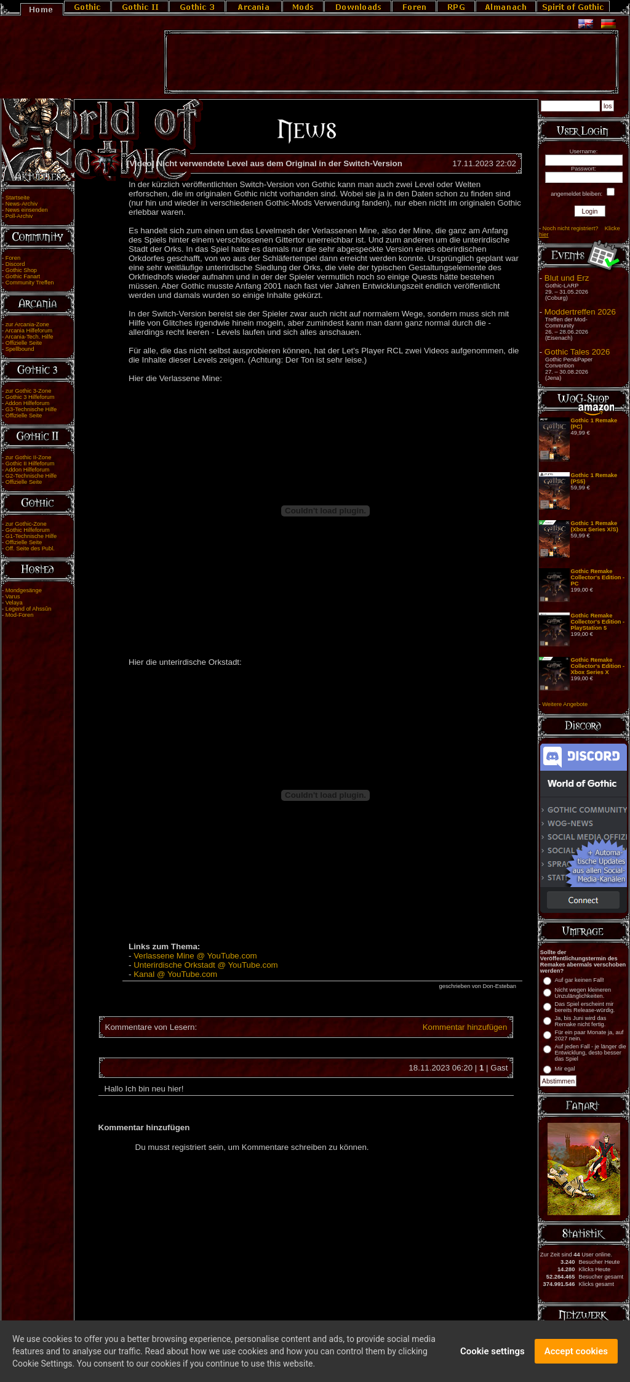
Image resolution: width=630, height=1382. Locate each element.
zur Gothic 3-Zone (29, 391)
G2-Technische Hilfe (31, 476)
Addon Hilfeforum (27, 403)
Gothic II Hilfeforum (30, 463)
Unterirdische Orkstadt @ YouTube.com (206, 965)
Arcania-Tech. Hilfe (29, 337)
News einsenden (27, 210)
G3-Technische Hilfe (31, 409)
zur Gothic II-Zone (29, 457)
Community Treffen (30, 282)
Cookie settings (492, 1355)
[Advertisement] (391, 62)
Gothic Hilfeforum (28, 530)
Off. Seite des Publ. (30, 548)
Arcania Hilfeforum (28, 330)
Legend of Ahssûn (29, 609)
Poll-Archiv (19, 216)
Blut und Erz (566, 278)
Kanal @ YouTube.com (175, 974)
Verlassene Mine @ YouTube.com (195, 955)
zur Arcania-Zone (27, 324)
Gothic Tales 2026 (577, 351)
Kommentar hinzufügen (465, 1027)
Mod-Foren (20, 615)
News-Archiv (22, 204)
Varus (13, 596)
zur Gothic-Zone (26, 524)
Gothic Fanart (23, 276)
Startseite (18, 198)
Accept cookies (576, 1355)
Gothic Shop (21, 270)
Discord (15, 264)
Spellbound (20, 349)
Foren (13, 258)
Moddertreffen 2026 (580, 311)
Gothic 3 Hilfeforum (30, 397)
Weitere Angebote (565, 704)
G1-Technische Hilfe (31, 536)
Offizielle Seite (24, 343)
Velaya (14, 603)
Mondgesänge (24, 590)
